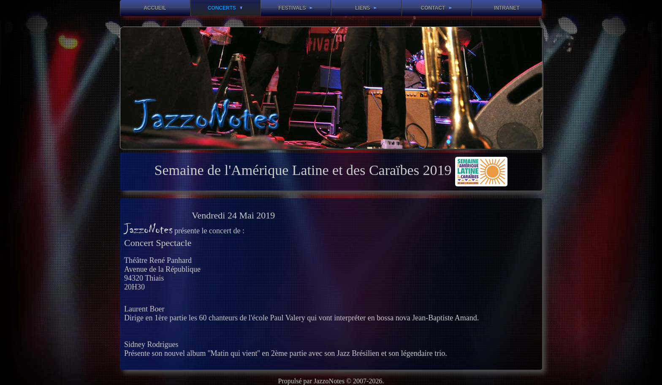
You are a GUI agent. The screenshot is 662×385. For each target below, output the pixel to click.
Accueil (155, 8)
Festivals (295, 8)
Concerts (225, 8)
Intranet (507, 8)
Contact (436, 8)
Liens (366, 8)
